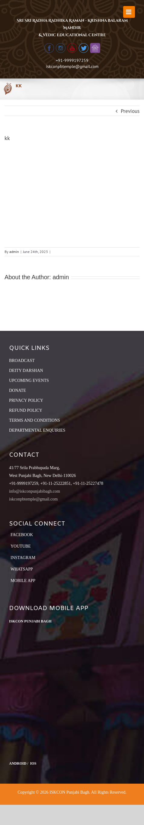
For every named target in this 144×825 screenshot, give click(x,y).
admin (14, 251)
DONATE (17, 390)
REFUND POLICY (25, 410)
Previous (130, 111)
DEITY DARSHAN (26, 370)
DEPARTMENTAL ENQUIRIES (37, 430)
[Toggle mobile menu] (129, 12)
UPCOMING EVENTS (29, 380)
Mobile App (23, 580)
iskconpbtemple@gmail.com (72, 66)
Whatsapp (22, 569)
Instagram (23, 557)
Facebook (22, 534)
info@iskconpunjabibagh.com (34, 491)
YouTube (21, 546)
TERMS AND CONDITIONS (34, 420)
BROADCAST (22, 360)
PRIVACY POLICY (26, 400)
